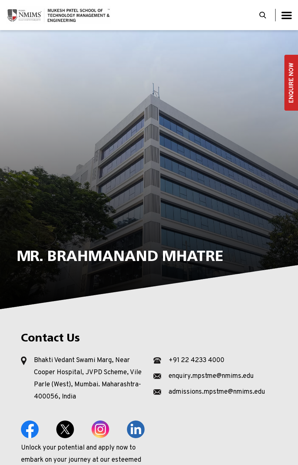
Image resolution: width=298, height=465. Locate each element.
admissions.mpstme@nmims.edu (216, 392)
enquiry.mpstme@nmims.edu (211, 376)
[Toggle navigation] (286, 15)
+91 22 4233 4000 (196, 360)
